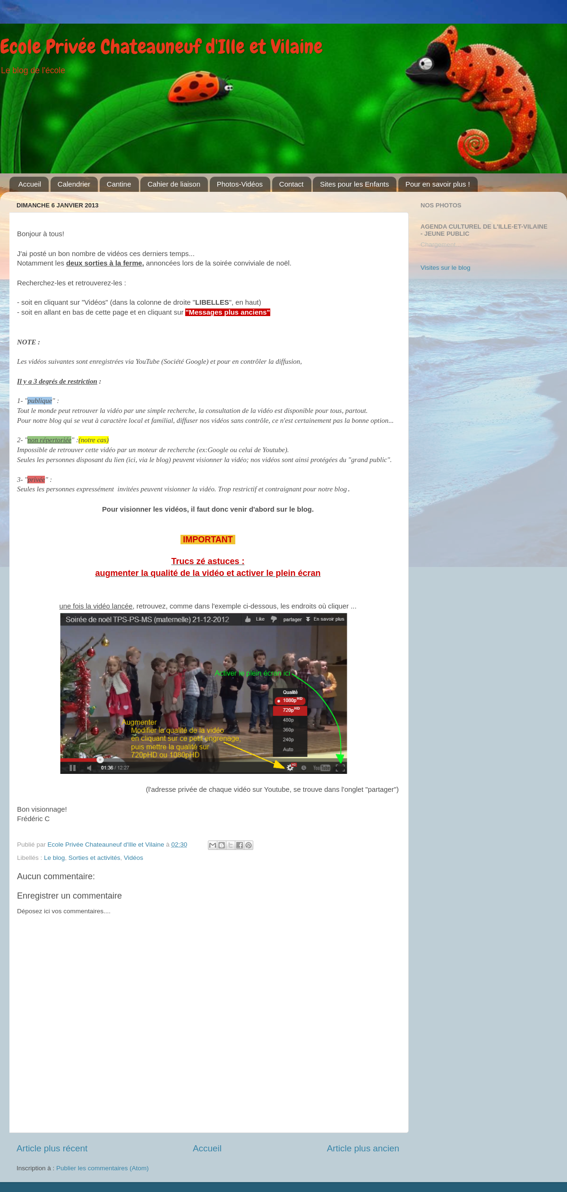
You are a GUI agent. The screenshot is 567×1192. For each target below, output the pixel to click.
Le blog (54, 857)
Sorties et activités (94, 857)
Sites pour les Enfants (354, 184)
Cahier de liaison (173, 184)
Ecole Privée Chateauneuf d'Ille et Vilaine (161, 47)
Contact (291, 184)
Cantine (119, 184)
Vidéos (133, 857)
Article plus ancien (363, 1148)
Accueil (29, 184)
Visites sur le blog (446, 267)
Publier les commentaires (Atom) (102, 1168)
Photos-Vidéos (240, 184)
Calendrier (74, 184)
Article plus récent (52, 1148)
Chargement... (441, 244)
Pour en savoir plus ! (437, 184)
